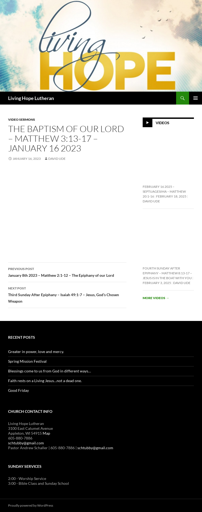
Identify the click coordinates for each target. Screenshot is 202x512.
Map (46, 433)
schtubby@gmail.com (26, 443)
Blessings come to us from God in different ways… (49, 371)
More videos (156, 298)
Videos (162, 122)
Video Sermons (21, 119)
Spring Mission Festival (27, 361)
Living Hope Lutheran (31, 98)
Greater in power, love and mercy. (36, 351)
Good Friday (18, 390)
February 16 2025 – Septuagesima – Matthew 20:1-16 (164, 191)
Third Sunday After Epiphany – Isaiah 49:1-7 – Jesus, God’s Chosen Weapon (67, 294)
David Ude (57, 159)
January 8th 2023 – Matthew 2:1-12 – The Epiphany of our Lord (67, 272)
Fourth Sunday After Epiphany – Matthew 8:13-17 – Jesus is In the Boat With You (167, 273)
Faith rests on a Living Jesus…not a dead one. (45, 380)
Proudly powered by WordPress (30, 505)
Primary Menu (195, 98)
